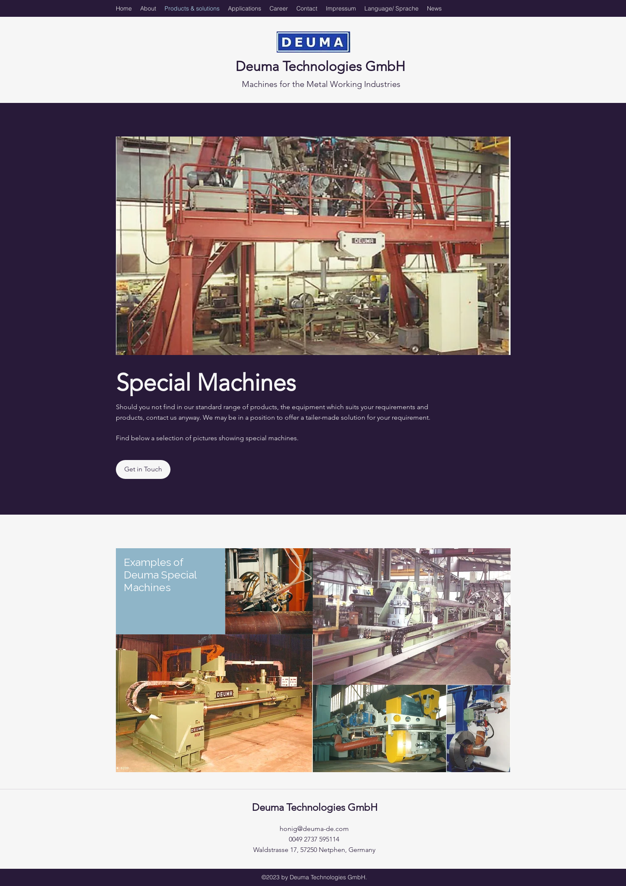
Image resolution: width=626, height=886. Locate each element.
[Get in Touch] (143, 469)
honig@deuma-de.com (314, 829)
